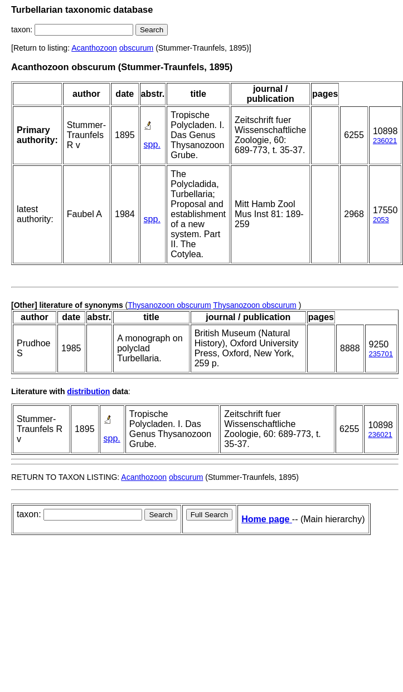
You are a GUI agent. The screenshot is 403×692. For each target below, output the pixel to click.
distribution (88, 391)
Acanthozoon (94, 47)
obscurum (136, 47)
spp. (152, 144)
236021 (385, 140)
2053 (381, 219)
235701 (381, 354)
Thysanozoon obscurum (169, 305)
